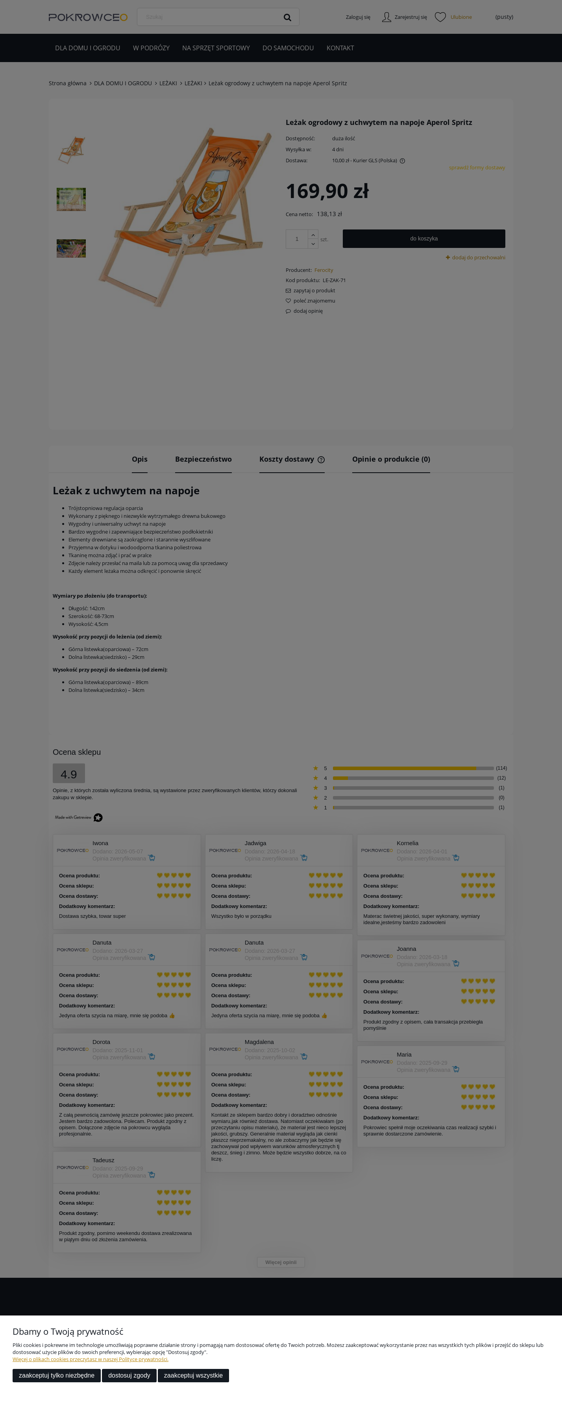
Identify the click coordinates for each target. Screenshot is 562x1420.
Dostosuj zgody (129, 1375)
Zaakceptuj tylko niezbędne (56, 1375)
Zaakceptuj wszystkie (193, 1375)
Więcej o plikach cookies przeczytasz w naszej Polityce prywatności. (90, 1359)
